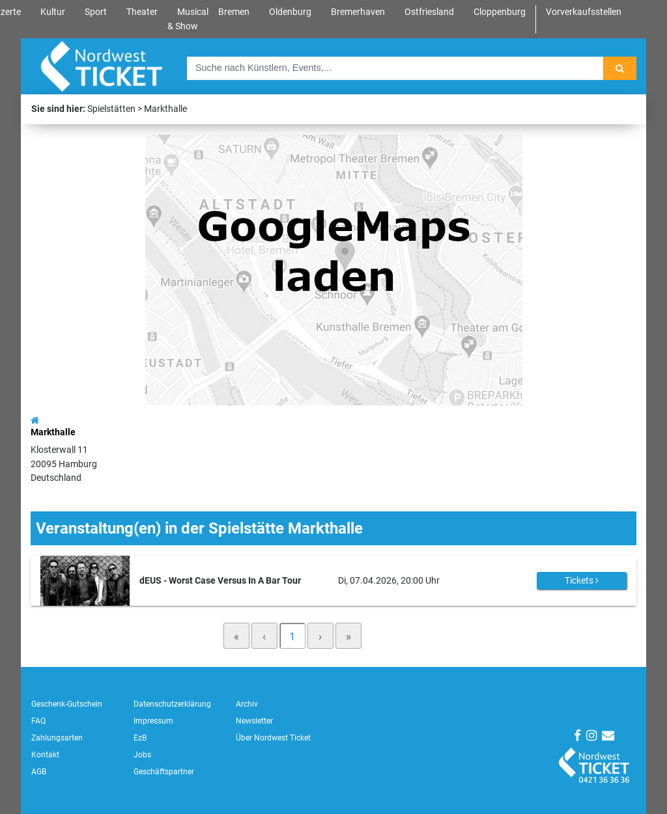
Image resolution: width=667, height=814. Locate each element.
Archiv (247, 704)
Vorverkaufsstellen (583, 12)
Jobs (142, 754)
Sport (96, 12)
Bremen (233, 12)
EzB (140, 737)
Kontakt (45, 754)
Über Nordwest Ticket (273, 737)
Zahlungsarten (57, 737)
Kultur (52, 12)
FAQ (38, 721)
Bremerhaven (358, 12)
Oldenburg (290, 12)
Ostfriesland (429, 12)
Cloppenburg (500, 12)
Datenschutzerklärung (172, 704)
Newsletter (254, 721)
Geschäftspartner (164, 771)
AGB (38, 771)
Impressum (153, 721)
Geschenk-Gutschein (66, 704)
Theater (142, 12)
